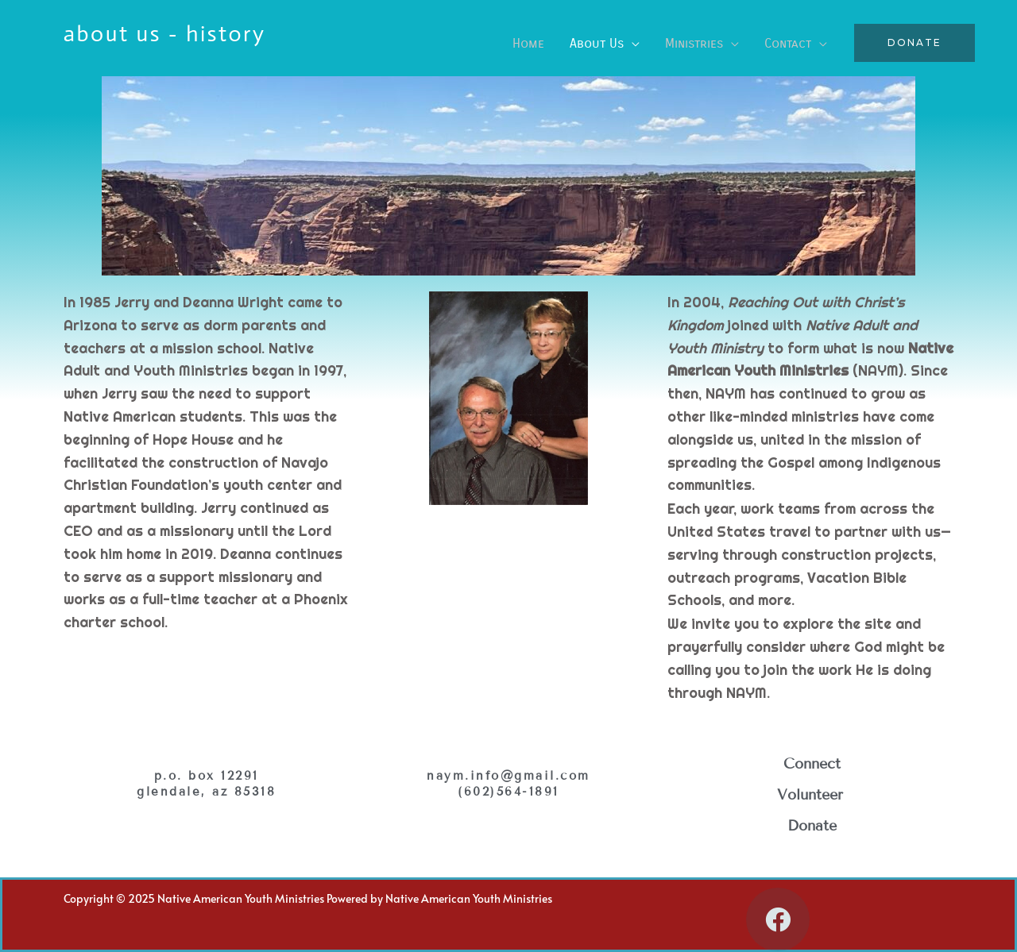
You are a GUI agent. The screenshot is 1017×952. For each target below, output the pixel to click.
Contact (787, 43)
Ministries (694, 43)
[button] (914, 43)
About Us (597, 43)
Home (528, 43)
